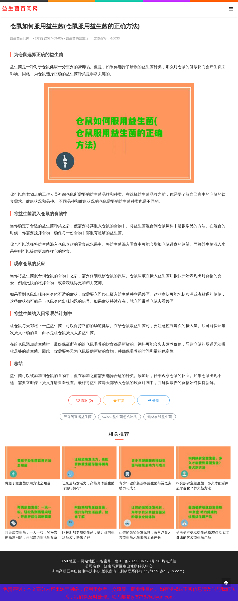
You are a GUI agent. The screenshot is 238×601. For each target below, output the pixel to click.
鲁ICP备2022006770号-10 (138, 561)
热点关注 (169, 561)
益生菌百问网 (19, 38)
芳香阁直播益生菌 (78, 416)
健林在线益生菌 (159, 416)
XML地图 (69, 561)
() (84, 400)
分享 (153, 400)
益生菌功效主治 (77, 38)
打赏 (119, 400)
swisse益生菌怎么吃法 (119, 416)
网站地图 (88, 561)
